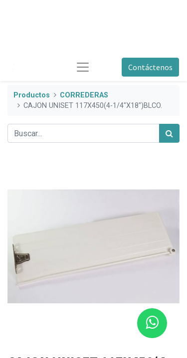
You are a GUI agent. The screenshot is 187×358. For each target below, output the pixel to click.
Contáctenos (150, 67)
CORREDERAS (84, 95)
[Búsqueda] (169, 133)
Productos (31, 95)
